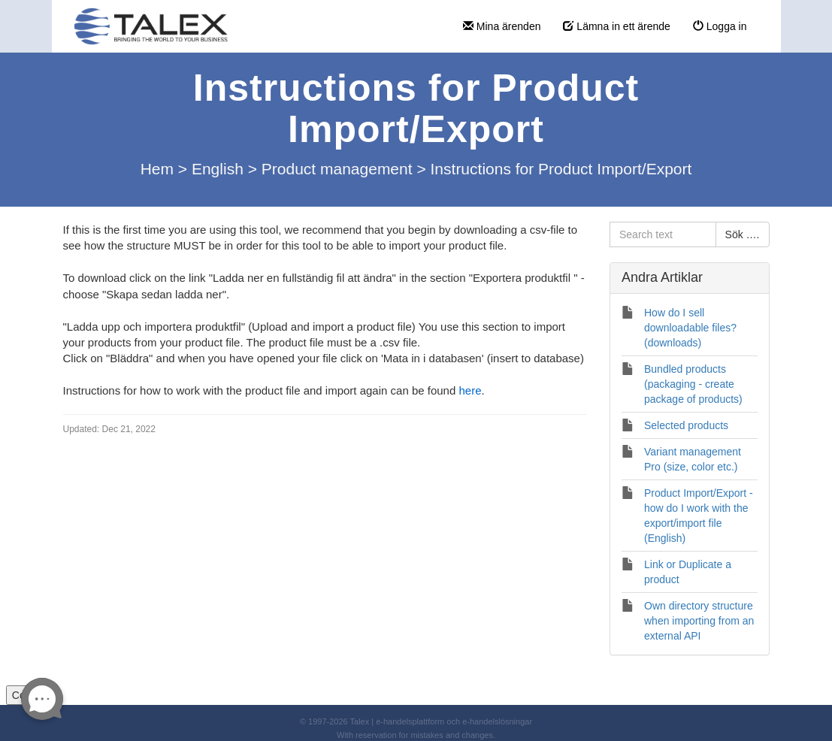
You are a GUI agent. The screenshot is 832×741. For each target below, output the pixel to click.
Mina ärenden (502, 26)
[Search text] (663, 234)
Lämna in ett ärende (616, 26)
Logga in (720, 26)
